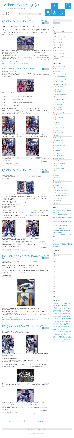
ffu (62, 308)
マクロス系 (59, 200)
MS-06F (67, 316)
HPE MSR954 (60, 155)
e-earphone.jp (8, 276)
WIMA (68, 324)
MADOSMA (60, 102)
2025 (62, 255)
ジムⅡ (64, 333)
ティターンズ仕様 (19, 63)
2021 (54, 266)
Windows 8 (59, 140)
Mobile (57, 71)
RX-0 (58, 323)
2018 (54, 273)
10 (29, 421)
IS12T (59, 91)
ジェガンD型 (23, 413)
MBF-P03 (68, 315)
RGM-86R (57, 321)
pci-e (54, 320)
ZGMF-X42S (14, 164)
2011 (54, 291)
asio (60, 303)
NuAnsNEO (8, 319)
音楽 (57, 175)
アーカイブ (33, 429)
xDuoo (20, 319)
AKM (57, 303)
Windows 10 (59, 142)
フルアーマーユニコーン (58, 336)
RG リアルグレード (62, 190)
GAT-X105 (68, 308)
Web (4, 276)
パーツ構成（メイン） (60, 36)
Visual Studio (60, 168)
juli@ (66, 311)
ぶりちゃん (5, 61)
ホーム (27, 429)
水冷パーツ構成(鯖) (59, 56)
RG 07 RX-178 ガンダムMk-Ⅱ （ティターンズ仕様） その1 (25, 171)
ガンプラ (7, 63)
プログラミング (59, 158)
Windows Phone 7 (61, 84)
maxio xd (59, 315)
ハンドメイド (64, 334)
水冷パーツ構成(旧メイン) (61, 53)
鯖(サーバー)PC (58, 50)
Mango (54, 315)
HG (10, 413)
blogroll (61, 307)
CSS (58, 135)
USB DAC (6, 321)
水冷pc (56, 341)
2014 (54, 283)
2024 (54, 259)
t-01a (61, 324)
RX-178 (13, 63)
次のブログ (11, 421)
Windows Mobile (61, 79)
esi (58, 308)
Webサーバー (59, 132)
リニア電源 (59, 337)
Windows (58, 137)
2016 (54, 278)
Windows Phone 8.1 (61, 99)
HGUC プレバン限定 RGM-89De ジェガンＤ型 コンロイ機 (25, 327)
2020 (54, 269)
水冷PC (60, 341)
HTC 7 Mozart (61, 86)
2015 (54, 281)
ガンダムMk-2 (18, 250)
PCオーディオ (59, 112)
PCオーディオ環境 (59, 31)
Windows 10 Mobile (15, 319)
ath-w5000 (55, 305)
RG (10, 63)
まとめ (54, 337)
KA (70, 311)
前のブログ (40, 421)
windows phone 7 (57, 328)
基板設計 (66, 339)
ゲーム (57, 150)
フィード (40, 429)
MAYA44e (60, 119)
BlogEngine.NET (60, 66)
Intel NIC (59, 311)
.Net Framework (60, 160)
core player (66, 307)
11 (31, 421)
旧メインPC (58, 47)
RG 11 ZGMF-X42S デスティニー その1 (19, 68)
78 (34, 421)
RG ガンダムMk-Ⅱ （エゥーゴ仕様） (33, 215)
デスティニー (20, 164)
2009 (54, 296)
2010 (54, 293)
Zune (69, 328)
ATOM (65, 305)
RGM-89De (17, 413)
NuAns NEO (61, 76)
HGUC (13, 413)
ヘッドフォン (60, 127)
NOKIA (63, 318)
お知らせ (58, 148)
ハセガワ (58, 334)
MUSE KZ (59, 318)
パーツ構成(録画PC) (59, 45)
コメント (47, 23)
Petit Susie (58, 320)
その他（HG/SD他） (62, 193)
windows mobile (65, 326)
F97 (60, 308)
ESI (57, 114)
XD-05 (23, 319)
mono (63, 316)
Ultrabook (59, 109)
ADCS (54, 303)
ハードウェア (59, 153)
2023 (54, 261)
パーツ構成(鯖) (58, 42)
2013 (54, 286)
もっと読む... (44, 59)
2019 (54, 271)
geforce (54, 310)
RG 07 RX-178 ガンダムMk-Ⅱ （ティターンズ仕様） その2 (25, 22)
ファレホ (31, 63)
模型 (57, 185)
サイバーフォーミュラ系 (62, 195)
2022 (54, 264)
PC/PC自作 (58, 104)
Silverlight (59, 165)
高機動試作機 (26, 63)
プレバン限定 (68, 336)
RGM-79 (66, 320)
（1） (8, 265)
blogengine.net (56, 307)
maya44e (63, 315)
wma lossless (64, 328)
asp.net (63, 303)
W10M (64, 324)
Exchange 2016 (59, 68)
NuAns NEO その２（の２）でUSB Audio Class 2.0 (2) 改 (25, 257)
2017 (54, 276)
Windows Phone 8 (61, 97)
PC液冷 (59, 107)
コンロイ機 (32, 413)
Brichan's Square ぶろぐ (21, 5)
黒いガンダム (24, 250)
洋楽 (58, 177)
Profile (56, 33)
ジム (62, 333)
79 (36, 421)
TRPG (57, 130)
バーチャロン (60, 198)
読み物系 (58, 182)
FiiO (58, 122)
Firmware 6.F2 (28, 319)
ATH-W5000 (61, 305)
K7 (58, 125)
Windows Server (60, 145)
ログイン (46, 429)
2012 (54, 288)
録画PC (57, 58)
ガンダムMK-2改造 (61, 329)
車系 (58, 203)
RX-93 (65, 323)
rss (56, 323)
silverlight (58, 324)
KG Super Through (57, 313)
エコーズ (28, 413)
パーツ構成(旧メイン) (60, 39)
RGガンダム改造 (64, 321)
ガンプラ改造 (65, 331)
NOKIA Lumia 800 (62, 94)
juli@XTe (60, 117)
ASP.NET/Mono (60, 163)
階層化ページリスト (59, 339)
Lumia (63, 313)
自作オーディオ (59, 180)
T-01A (60, 81)
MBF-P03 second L (57, 316)
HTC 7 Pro (60, 89)
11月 (56, 255)
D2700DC (55, 308)
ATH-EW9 (67, 303)
